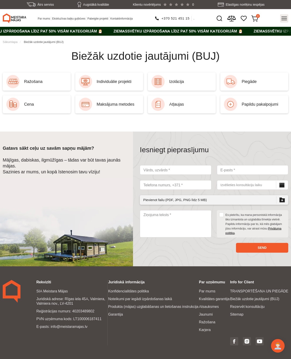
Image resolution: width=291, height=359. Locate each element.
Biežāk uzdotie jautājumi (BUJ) (44, 42)
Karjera (205, 330)
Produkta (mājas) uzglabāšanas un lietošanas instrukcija (153, 306)
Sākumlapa (10, 42)
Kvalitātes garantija (214, 299)
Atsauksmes (209, 306)
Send (262, 248)
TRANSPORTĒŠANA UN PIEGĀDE (259, 291)
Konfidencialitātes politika (128, 291)
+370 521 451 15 (175, 18)
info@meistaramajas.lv (69, 326)
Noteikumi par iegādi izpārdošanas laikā (140, 299)
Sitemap (236, 314)
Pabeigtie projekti (97, 18)
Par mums (44, 18)
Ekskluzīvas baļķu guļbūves (68, 18)
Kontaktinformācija (121, 18)
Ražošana (207, 322)
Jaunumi (206, 314)
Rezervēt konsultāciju (247, 306)
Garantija (115, 314)
